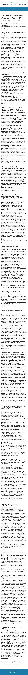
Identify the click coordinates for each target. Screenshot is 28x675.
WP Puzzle (16, 672)
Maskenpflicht (16, 663)
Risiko (10, 664)
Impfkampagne (13, 662)
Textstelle (14, 2)
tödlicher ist (21, 632)
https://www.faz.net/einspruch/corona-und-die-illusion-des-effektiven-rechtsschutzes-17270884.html (13, 303)
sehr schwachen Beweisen (9, 642)
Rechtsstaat (7, 664)
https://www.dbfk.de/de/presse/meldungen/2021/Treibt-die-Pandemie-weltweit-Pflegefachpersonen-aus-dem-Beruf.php (14, 161)
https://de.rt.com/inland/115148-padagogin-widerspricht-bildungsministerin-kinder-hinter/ (13, 286)
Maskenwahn (21, 663)
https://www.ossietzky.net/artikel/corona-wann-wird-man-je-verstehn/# (13, 401)
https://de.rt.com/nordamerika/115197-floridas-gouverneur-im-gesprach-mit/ (12, 622)
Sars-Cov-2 (14, 664)
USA (17, 664)
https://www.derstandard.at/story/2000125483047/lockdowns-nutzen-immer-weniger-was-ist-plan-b (13, 570)
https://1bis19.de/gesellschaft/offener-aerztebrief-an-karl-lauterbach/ (12, 499)
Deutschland (20, 661)
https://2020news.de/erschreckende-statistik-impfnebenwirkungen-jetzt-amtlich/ (13, 189)
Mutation (3, 664)
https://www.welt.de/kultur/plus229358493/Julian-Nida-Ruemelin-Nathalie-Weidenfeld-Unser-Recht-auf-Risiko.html (13, 454)
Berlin (7, 661)
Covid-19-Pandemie (11, 20)
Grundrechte (8, 662)
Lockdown (11, 663)
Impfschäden (19, 662)
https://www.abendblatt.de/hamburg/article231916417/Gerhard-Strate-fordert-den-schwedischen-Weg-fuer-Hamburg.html (13, 546)
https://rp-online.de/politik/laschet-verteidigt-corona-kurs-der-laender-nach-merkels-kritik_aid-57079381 (13, 67)
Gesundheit (3, 662)
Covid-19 (15, 661)
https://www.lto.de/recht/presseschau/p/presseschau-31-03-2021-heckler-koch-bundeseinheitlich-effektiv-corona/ (13, 347)
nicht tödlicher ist (19, 645)
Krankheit (7, 663)
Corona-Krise (11, 661)
